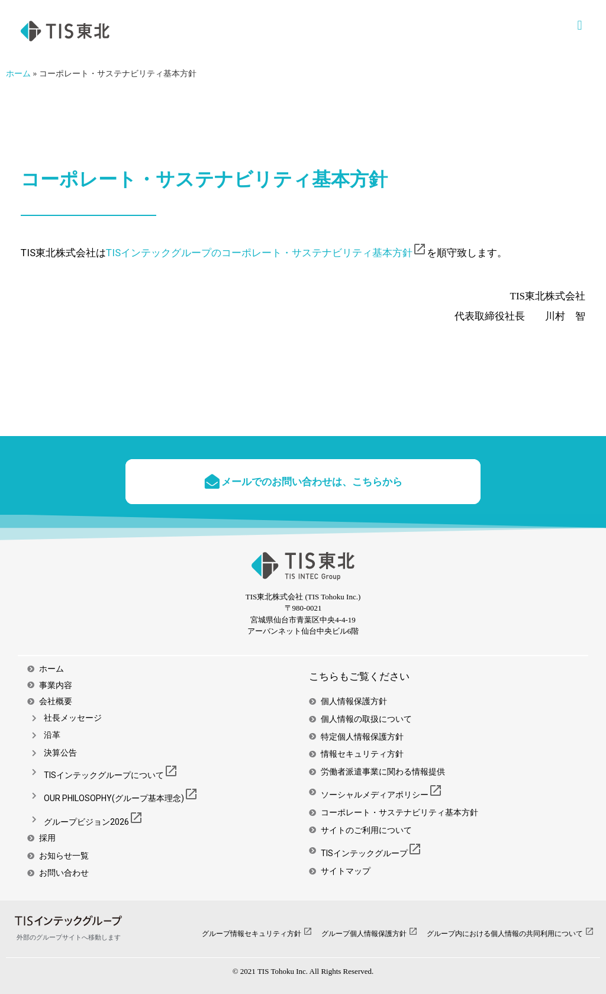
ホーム (18, 73)
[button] (579, 25)
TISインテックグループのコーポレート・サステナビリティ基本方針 (266, 253)
